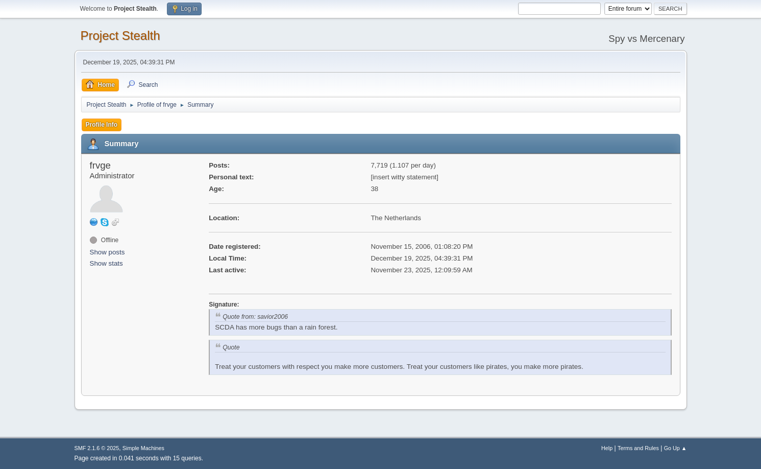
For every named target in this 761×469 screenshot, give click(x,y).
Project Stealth (120, 35)
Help (606, 448)
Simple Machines (143, 448)
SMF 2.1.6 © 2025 (97, 448)
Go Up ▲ (675, 448)
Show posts (107, 252)
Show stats (106, 263)
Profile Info (102, 124)
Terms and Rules (638, 448)
